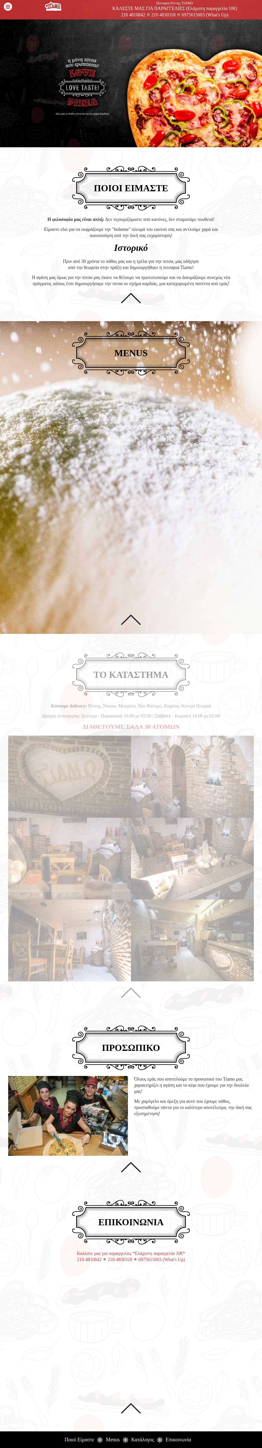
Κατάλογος (142, 1439)
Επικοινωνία (178, 1439)
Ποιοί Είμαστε (79, 1439)
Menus (112, 1439)
